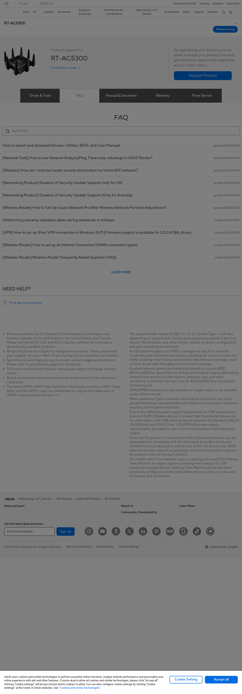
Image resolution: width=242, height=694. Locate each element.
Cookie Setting (186, 679)
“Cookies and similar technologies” (80, 687)
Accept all (221, 679)
